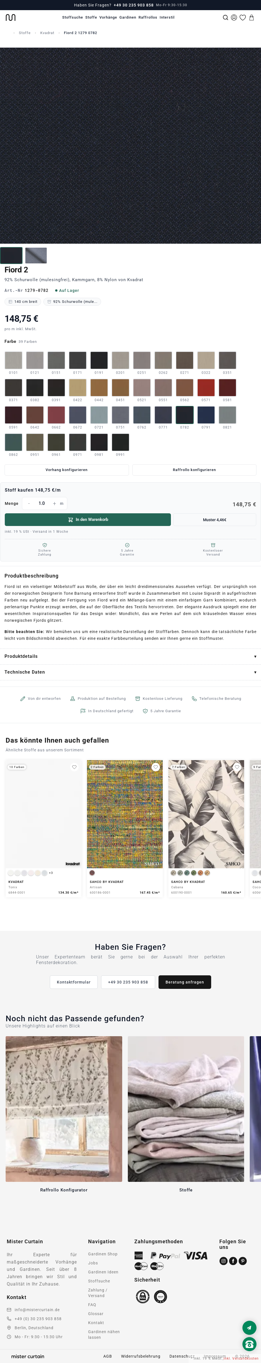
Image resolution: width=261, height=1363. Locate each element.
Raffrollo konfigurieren (194, 470)
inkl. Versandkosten (241, 1358)
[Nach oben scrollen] (249, 1353)
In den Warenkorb (88, 520)
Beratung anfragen (185, 982)
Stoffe (91, 17)
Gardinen (127, 17)
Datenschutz (182, 1356)
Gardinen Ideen (103, 1272)
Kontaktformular (74, 982)
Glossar (96, 1313)
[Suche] (225, 17)
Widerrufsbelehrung (140, 1356)
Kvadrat (47, 33)
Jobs (93, 1263)
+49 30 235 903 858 (134, 5)
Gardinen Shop (103, 1254)
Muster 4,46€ (214, 520)
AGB (107, 1356)
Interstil (167, 17)
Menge (130, 503)
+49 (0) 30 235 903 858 (38, 1319)
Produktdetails (21, 656)
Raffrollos (148, 17)
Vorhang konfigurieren (67, 470)
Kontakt (96, 1322)
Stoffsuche (72, 17)
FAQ (92, 1304)
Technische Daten (25, 672)
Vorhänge (108, 17)
